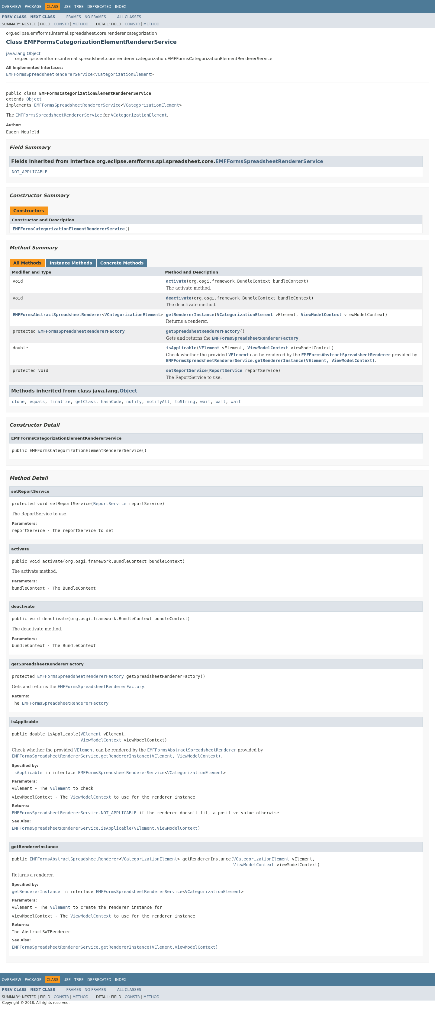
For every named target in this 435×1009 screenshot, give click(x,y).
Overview (11, 7)
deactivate (178, 298)
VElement (209, 347)
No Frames (95, 17)
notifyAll (158, 401)
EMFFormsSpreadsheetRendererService (49, 74)
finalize (60, 401)
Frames (73, 17)
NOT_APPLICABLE (29, 171)
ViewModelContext (321, 314)
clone (18, 401)
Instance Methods (71, 263)
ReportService (226, 370)
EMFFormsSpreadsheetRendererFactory (81, 331)
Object (34, 99)
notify (134, 401)
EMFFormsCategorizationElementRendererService (69, 228)
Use (67, 7)
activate (176, 281)
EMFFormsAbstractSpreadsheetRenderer (57, 314)
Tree (79, 7)
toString (185, 401)
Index (121, 7)
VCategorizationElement (123, 74)
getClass (86, 401)
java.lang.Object (23, 53)
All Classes (129, 17)
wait (205, 401)
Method (80, 24)
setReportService (186, 370)
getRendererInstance (190, 314)
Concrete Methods (122, 263)
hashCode (111, 401)
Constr (61, 24)
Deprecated (99, 7)
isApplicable (181, 347)
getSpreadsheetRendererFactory (203, 331)
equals (37, 401)
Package (33, 7)
